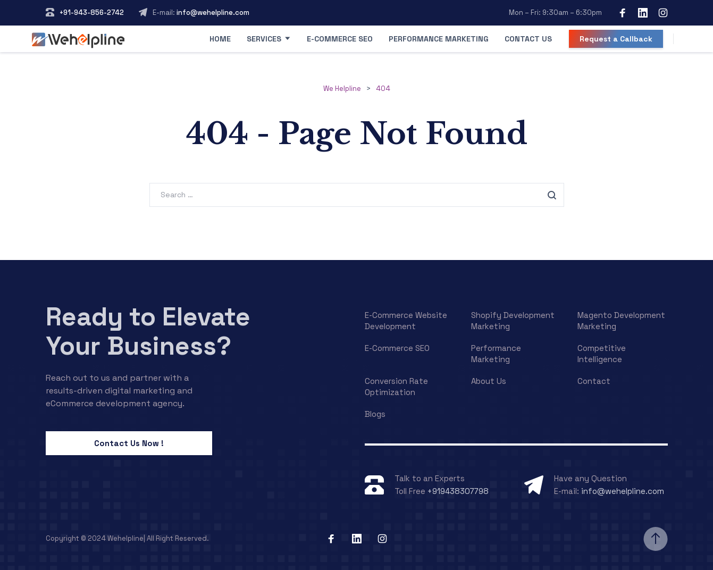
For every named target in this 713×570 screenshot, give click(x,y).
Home (220, 39)
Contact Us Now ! (129, 443)
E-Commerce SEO (340, 39)
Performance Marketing (439, 39)
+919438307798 (458, 491)
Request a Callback (616, 39)
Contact (593, 381)
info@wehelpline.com (212, 12)
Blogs (375, 414)
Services (264, 39)
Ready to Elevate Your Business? (148, 331)
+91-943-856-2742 (92, 12)
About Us (488, 381)
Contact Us (528, 39)
